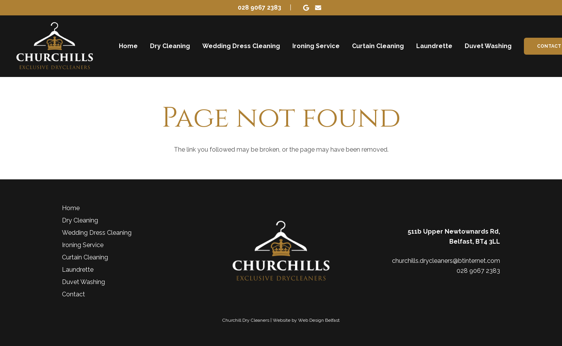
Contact (73, 294)
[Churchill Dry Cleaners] (54, 46)
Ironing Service (82, 245)
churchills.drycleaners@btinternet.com (446, 260)
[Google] (306, 8)
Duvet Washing (83, 282)
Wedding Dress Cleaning (97, 232)
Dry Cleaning (80, 220)
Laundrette (77, 269)
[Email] (318, 8)
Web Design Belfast (319, 320)
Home (71, 208)
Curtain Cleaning (85, 257)
